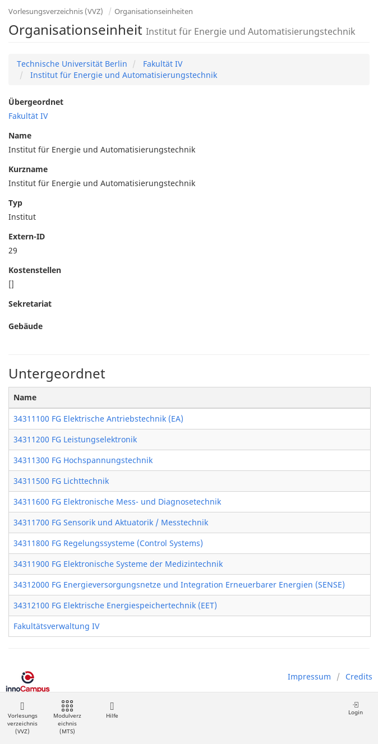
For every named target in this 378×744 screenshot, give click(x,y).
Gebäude (25, 326)
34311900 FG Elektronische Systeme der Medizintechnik (118, 563)
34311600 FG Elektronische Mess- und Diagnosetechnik (117, 501)
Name (19, 135)
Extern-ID (26, 236)
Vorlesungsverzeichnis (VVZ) (55, 11)
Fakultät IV (161, 63)
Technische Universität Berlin (72, 63)
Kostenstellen (34, 270)
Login (355, 708)
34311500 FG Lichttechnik (61, 480)
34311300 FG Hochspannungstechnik (83, 460)
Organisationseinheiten (153, 11)
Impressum (309, 676)
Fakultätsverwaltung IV (56, 626)
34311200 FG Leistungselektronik (75, 439)
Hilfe (111, 710)
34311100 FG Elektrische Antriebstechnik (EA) (98, 418)
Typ (15, 202)
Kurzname (28, 169)
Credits (358, 676)
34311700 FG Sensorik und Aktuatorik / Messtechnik (110, 522)
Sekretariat (30, 303)
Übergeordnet (35, 101)
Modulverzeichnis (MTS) (67, 718)
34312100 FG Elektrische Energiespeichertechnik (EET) (115, 605)
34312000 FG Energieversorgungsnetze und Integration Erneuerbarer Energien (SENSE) (179, 584)
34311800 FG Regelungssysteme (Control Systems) (108, 543)
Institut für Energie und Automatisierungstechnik (122, 75)
